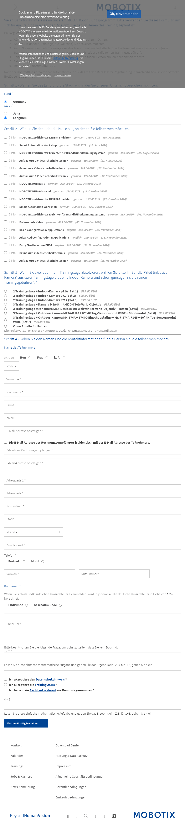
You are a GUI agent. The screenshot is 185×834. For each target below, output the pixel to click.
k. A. (57, 357)
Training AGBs (45, 685)
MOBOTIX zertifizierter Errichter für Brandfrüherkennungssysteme (84, 153)
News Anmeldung (22, 787)
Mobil (35, 561)
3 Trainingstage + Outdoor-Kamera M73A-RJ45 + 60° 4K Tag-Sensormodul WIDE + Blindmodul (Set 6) (94, 313)
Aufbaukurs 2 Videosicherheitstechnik (65, 160)
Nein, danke (63, 75)
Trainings (17, 766)
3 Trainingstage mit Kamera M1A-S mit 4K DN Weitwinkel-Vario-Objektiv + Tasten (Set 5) (85, 309)
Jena (16, 113)
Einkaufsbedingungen (71, 797)
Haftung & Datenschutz (72, 756)
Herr (23, 357)
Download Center (68, 745)
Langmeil (20, 118)
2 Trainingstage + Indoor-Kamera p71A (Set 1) (55, 291)
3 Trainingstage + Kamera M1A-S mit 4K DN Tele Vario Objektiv (66, 304)
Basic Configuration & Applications (65, 230)
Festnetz (14, 561)
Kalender (16, 756)
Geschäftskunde (45, 605)
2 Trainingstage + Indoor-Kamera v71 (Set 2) (54, 295)
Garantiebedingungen (71, 787)
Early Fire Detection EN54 (59, 245)
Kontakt (15, 745)
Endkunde (15, 605)
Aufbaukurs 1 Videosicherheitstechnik (68, 176)
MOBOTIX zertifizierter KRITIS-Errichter (65, 137)
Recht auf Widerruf (43, 690)
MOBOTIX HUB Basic (55, 184)
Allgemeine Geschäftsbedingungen (80, 776)
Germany (19, 101)
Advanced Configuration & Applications (68, 237)
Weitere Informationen (35, 75)
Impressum (63, 766)
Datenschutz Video (55, 222)
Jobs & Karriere (21, 776)
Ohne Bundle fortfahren (30, 326)
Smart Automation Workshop (58, 145)
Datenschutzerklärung (65, 58)
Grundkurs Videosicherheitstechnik (66, 168)
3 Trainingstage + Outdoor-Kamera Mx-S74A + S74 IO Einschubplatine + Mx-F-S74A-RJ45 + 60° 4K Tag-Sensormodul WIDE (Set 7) (94, 319)
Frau (40, 357)
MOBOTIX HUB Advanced (58, 191)
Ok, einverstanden (124, 14)
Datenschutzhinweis (50, 679)
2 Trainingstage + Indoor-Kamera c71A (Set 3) (55, 300)
